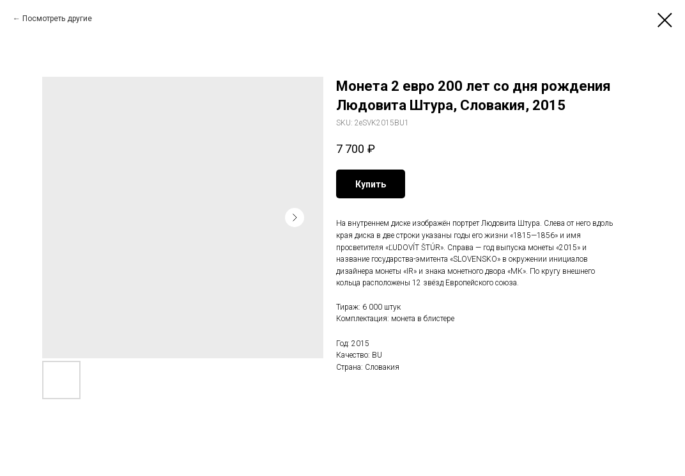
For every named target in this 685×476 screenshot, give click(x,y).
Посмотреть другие (57, 18)
